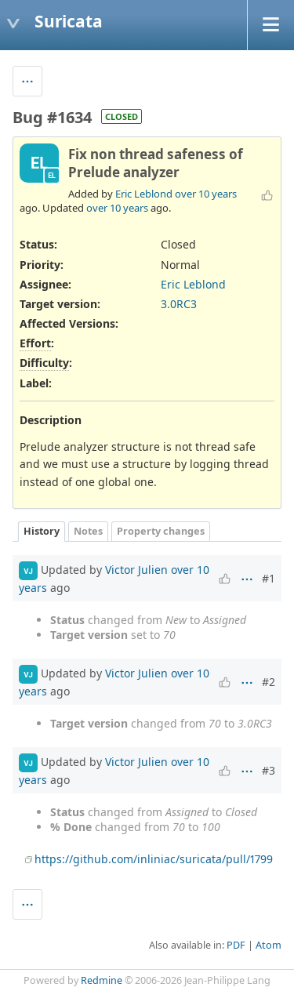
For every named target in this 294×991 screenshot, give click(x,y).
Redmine (101, 980)
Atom (268, 945)
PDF (236, 945)
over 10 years (206, 194)
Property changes (161, 531)
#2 (268, 681)
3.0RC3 (179, 303)
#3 (268, 770)
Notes (88, 531)
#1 (268, 578)
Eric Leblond (143, 194)
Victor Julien (136, 569)
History (42, 531)
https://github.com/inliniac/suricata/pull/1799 (153, 858)
